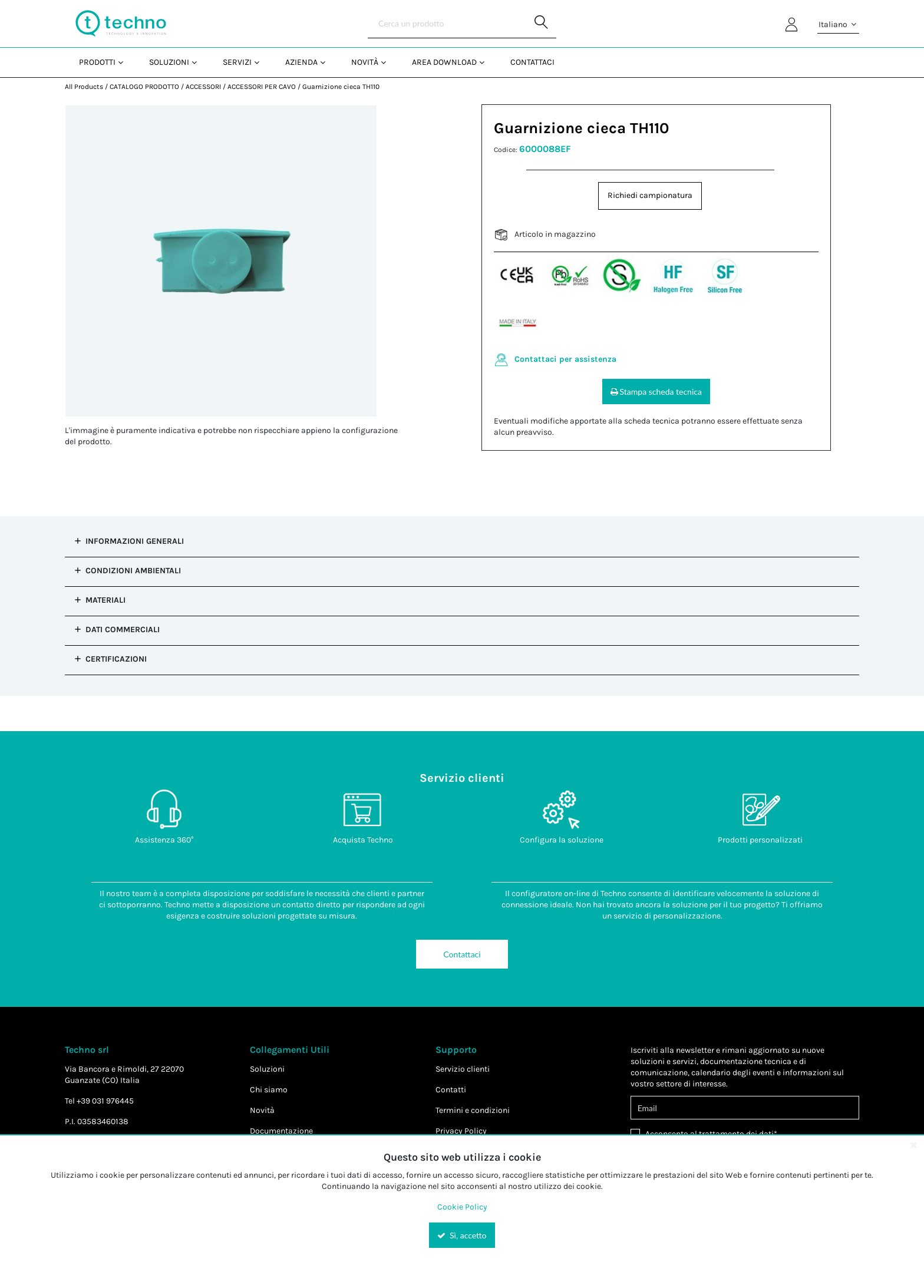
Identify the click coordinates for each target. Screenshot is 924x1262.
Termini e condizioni (472, 1110)
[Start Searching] (541, 23)
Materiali (105, 600)
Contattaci (461, 954)
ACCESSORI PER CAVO (261, 86)
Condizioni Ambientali (133, 571)
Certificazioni (116, 659)
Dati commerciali (122, 630)
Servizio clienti (462, 1069)
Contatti (450, 1090)
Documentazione (281, 1131)
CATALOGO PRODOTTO (144, 86)
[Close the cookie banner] (913, 1145)
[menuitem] (100, 62)
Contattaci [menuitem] (532, 62)
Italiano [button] (838, 24)
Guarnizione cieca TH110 (341, 86)
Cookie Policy (462, 1207)
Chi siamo (269, 1090)
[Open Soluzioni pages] (199, 62)
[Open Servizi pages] (261, 62)
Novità (262, 1110)
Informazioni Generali (134, 541)
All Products (84, 86)
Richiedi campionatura (650, 195)
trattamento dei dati (736, 1134)
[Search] (462, 23)
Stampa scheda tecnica (656, 391)
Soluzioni (267, 1069)
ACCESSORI (203, 86)
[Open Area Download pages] (486, 62)
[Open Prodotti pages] (125, 62)
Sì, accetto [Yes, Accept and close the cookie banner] (461, 1235)
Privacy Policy (461, 1131)
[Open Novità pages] (388, 62)
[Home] (121, 23)
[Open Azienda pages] (327, 62)
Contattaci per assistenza (565, 359)
